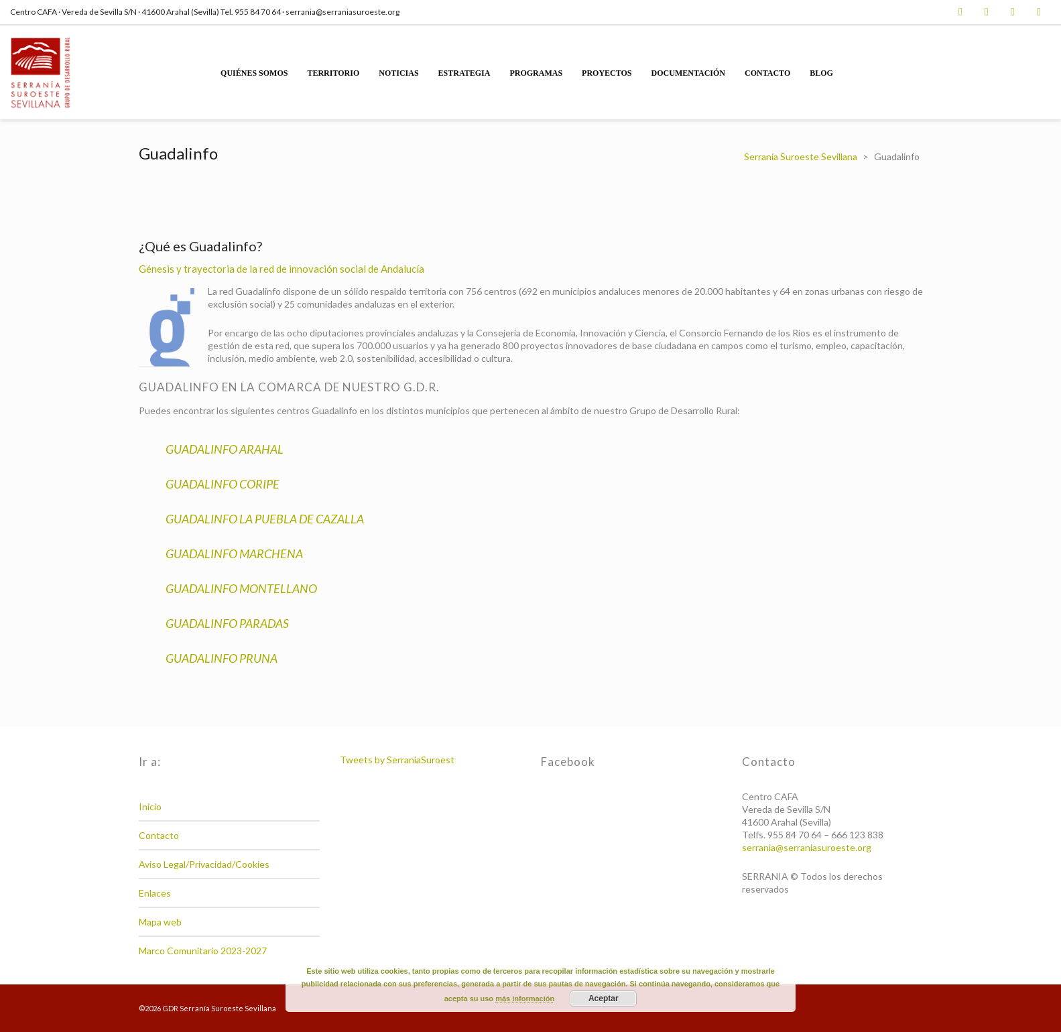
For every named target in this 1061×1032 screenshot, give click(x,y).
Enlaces (155, 893)
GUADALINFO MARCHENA (234, 553)
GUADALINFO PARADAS (227, 623)
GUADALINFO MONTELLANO (241, 588)
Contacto (159, 835)
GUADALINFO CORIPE (222, 483)
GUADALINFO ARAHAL (225, 449)
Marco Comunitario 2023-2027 (203, 950)
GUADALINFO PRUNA (221, 658)
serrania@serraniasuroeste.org (806, 847)
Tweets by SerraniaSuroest (397, 759)
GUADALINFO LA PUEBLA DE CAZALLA (265, 518)
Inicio (150, 806)
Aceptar (603, 998)
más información (524, 998)
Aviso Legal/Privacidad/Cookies (204, 864)
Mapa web (160, 921)
